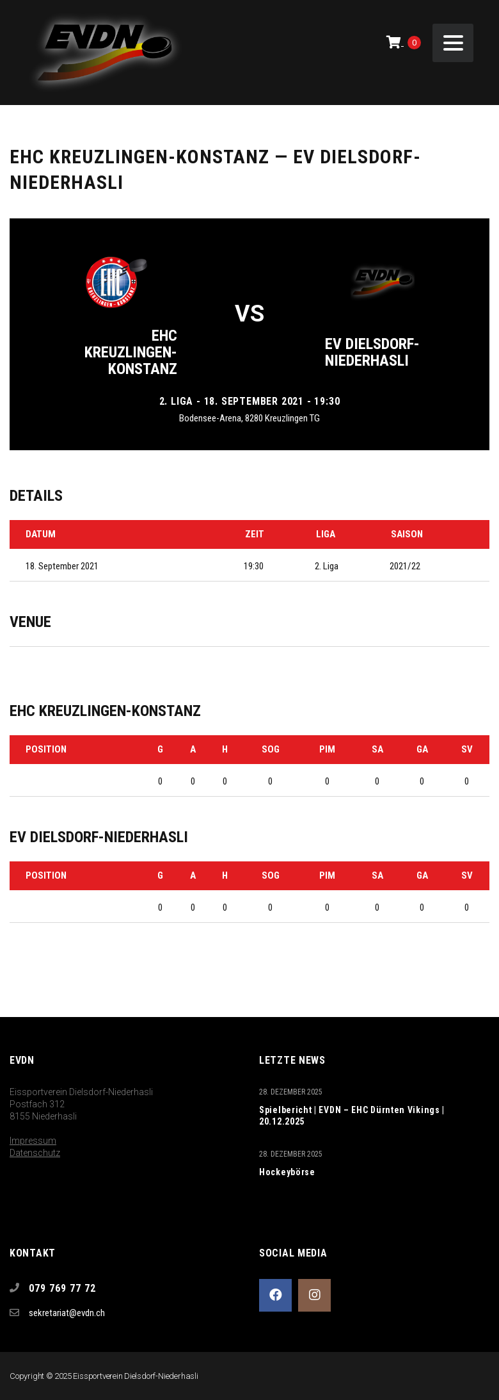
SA (377, 749)
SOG (271, 749)
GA (422, 749)
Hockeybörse (287, 1172)
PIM (327, 749)
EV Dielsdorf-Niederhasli (372, 352)
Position (46, 749)
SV (467, 749)
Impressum (33, 1140)
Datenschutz (35, 1153)
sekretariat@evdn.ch (67, 1313)
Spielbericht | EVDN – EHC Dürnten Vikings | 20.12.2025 (352, 1116)
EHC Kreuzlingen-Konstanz (130, 352)
